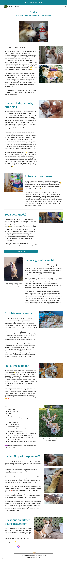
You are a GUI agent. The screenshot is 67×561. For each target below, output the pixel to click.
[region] (33, 2)
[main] (33, 13)
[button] (1, 7)
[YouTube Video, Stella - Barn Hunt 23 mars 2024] (51, 233)
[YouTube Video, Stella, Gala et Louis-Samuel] (51, 127)
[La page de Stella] (21, 251)
